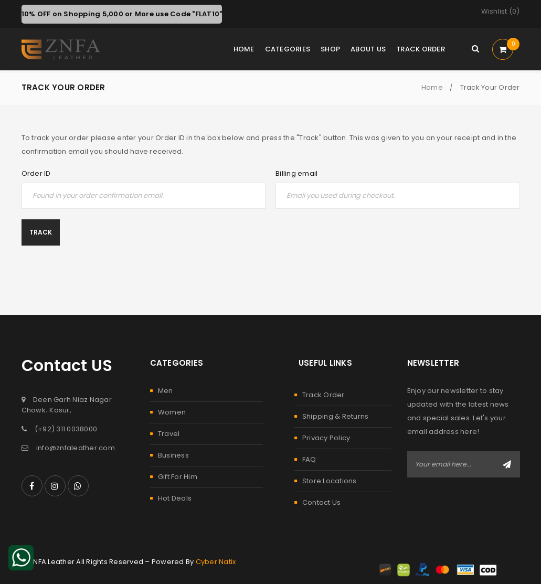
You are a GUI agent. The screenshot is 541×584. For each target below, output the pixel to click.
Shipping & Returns (335, 416)
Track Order (323, 395)
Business (173, 455)
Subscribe (507, 464)
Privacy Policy (326, 438)
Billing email (296, 173)
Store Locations (329, 481)
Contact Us (321, 502)
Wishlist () (500, 11)
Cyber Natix (216, 562)
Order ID (36, 173)
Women (172, 412)
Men (165, 391)
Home (432, 87)
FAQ (309, 459)
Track (40, 232)
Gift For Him (177, 477)
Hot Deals (175, 498)
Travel (169, 434)
